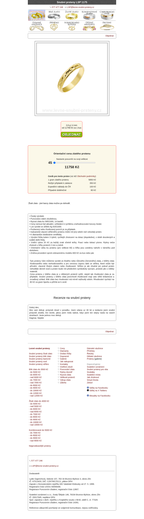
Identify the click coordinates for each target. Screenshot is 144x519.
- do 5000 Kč (34, 372)
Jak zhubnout (93, 377)
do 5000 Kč (46, 430)
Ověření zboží (66, 367)
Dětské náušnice (94, 356)
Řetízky (90, 353)
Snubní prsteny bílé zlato (40, 356)
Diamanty (64, 351)
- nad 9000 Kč (35, 441)
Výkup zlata (65, 380)
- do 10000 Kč (35, 390)
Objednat (109, 36)
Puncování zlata (67, 369)
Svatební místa (93, 375)
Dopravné (64, 356)
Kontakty (64, 364)
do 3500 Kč (43, 369)
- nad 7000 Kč (35, 383)
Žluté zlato (33, 401)
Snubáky (91, 372)
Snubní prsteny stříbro (39, 364)
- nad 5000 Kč (35, 406)
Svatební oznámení (95, 367)
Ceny (62, 348)
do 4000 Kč (43, 401)
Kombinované (35, 430)
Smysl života (92, 380)
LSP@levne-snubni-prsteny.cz (80, 7)
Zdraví (90, 383)
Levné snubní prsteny (39, 348)
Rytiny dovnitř (66, 372)
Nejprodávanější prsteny (40, 446)
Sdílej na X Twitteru (97, 390)
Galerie (63, 359)
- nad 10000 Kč (36, 425)
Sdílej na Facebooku (97, 388)
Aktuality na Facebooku (98, 396)
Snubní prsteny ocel (38, 361)
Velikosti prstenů (67, 377)
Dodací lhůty (65, 353)
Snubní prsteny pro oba (97, 369)
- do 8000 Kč (34, 385)
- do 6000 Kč (34, 375)
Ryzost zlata (65, 375)
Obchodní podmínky (86, 176)
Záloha (63, 383)
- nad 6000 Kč (35, 377)
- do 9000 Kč (34, 388)
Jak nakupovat (66, 361)
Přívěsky (91, 351)
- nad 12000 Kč (36, 396)
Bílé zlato (33, 369)
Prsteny (90, 359)
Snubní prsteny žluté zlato (40, 353)
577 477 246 (57, 7)
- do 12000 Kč (35, 393)
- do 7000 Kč (34, 380)
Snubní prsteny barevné (39, 359)
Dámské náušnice (95, 348)
